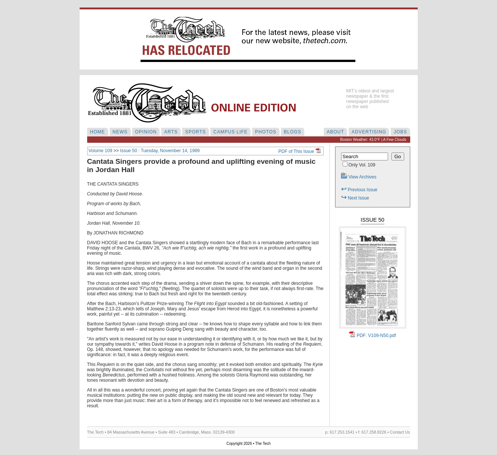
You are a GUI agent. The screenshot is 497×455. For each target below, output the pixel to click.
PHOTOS (265, 132)
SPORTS (195, 132)
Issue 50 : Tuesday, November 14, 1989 (160, 150)
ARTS (171, 132)
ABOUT (335, 132)
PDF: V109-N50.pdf (372, 335)
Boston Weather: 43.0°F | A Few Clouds (373, 140)
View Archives (358, 177)
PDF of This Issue (299, 151)
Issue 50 (372, 220)
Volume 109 (100, 150)
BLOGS (292, 132)
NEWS (120, 132)
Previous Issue (359, 189)
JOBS (400, 132)
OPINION (146, 132)
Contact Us (400, 432)
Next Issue (355, 198)
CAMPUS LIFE (230, 132)
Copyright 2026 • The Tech (249, 443)
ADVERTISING (369, 132)
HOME (97, 132)
